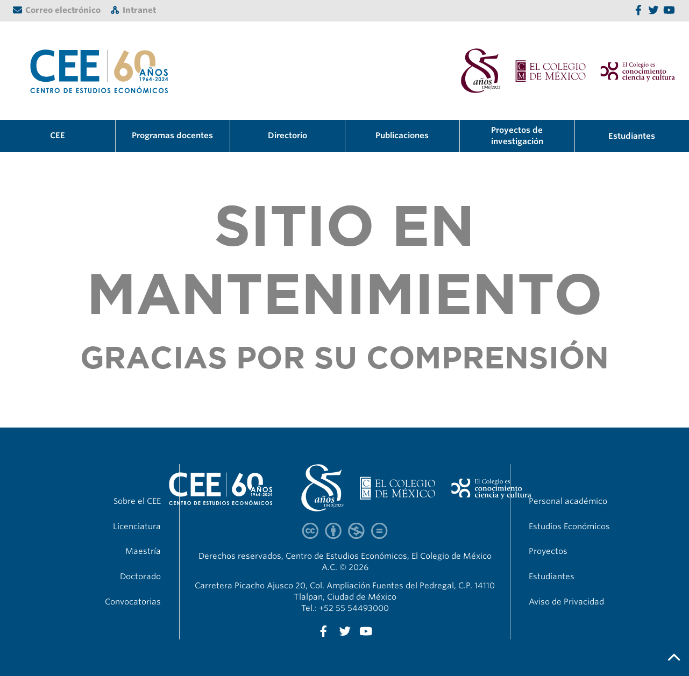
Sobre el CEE (137, 501)
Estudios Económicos (569, 526)
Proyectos (548, 551)
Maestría (143, 551)
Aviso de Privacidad (566, 602)
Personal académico (568, 501)
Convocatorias (133, 602)
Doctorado (140, 576)
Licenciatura (137, 526)
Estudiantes (631, 136)
